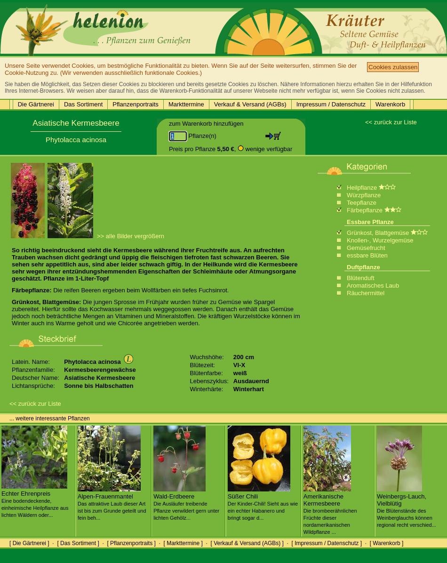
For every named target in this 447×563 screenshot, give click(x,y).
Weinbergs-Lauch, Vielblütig (406, 507)
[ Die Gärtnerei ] (29, 543)
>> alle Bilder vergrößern (130, 236)
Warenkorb (390, 104)
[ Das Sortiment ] (78, 543)
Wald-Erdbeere (186, 503)
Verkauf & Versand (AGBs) (250, 104)
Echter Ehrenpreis (34, 500)
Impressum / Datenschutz (331, 104)
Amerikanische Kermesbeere (330, 510)
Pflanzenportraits (135, 104)
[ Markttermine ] (182, 543)
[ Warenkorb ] (387, 543)
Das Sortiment (83, 104)
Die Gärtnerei (36, 104)
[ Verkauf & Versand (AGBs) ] (247, 543)
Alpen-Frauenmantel (112, 503)
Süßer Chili (263, 503)
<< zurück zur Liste (391, 122)
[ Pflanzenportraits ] (131, 543)
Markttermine (186, 104)
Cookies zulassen (392, 67)
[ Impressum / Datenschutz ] (327, 543)
